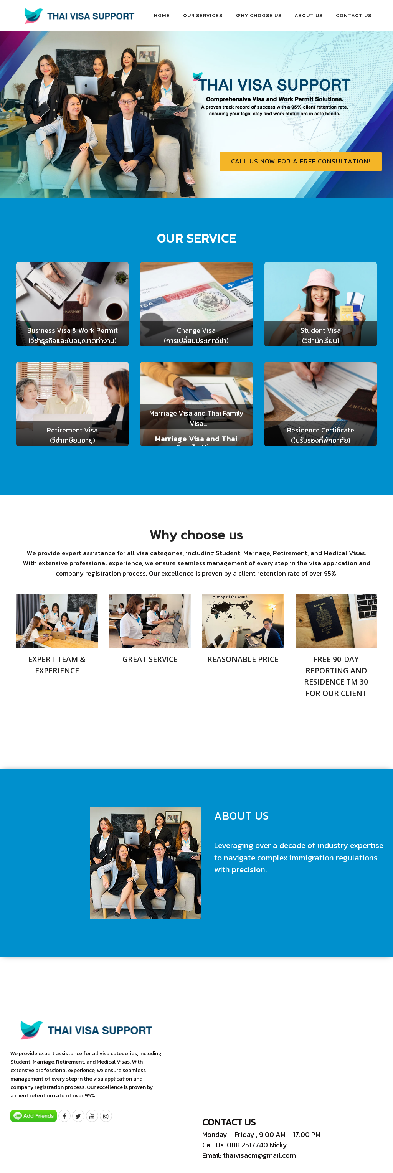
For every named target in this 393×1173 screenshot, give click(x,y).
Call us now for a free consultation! (300, 161)
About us (309, 15)
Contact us (354, 15)
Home (162, 15)
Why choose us (259, 15)
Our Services (203, 15)
